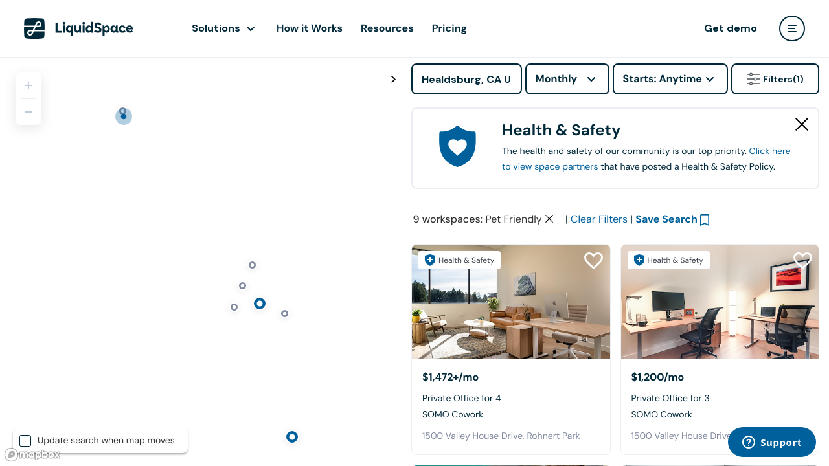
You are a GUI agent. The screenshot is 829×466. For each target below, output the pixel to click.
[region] (201, 261)
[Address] (466, 78)
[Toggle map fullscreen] (393, 79)
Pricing (449, 28)
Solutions (216, 28)
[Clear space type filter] (549, 219)
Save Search (666, 219)
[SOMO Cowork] (511, 302)
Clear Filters (599, 219)
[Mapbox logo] (32, 454)
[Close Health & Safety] (801, 124)
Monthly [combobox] (557, 78)
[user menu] (792, 28)
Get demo (730, 28)
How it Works (310, 28)
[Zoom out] (28, 112)
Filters (775, 79)
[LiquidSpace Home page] (78, 28)
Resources (387, 28)
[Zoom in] (28, 85)
